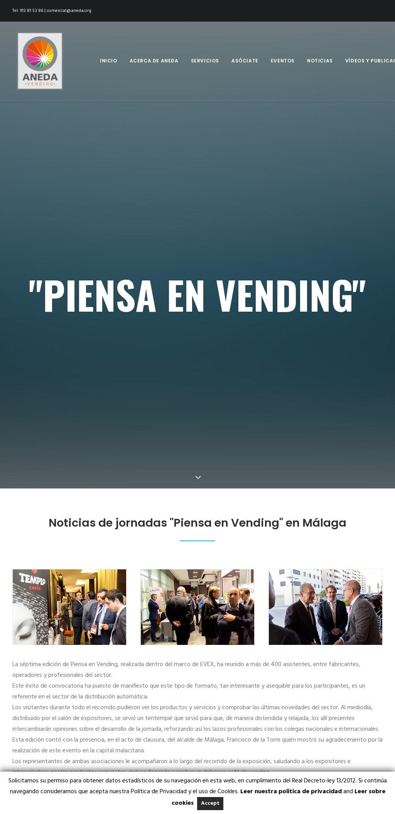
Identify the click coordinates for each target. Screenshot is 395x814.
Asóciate (244, 60)
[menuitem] (109, 61)
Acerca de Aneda (154, 60)
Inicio (108, 60)
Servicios (205, 60)
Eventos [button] (283, 60)
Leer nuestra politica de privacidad (291, 792)
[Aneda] (35, 61)
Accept (210, 803)
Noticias (320, 60)
